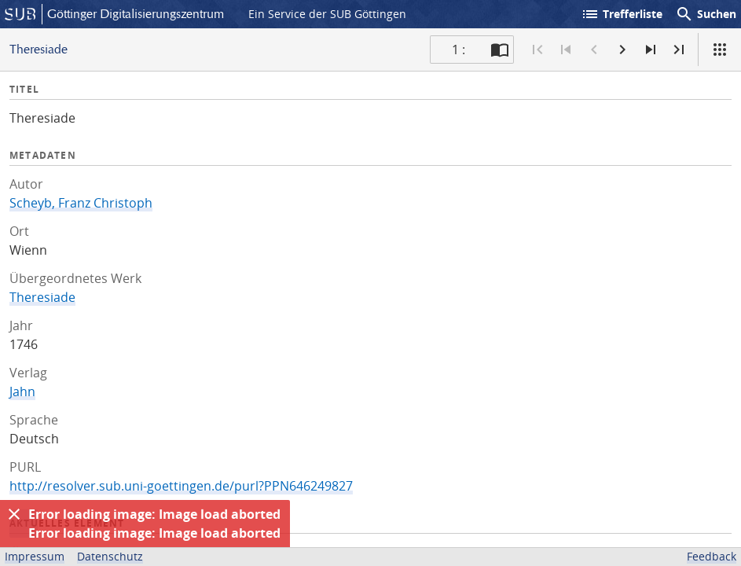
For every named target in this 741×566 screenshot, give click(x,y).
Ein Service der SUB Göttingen (327, 13)
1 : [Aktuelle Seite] (458, 49)
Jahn (22, 391)
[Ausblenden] (14, 514)
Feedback (711, 556)
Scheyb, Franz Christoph (80, 202)
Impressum (34, 556)
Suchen (705, 14)
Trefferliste (621, 14)
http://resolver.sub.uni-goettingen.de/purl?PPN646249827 (181, 485)
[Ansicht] (719, 49)
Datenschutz (110, 556)
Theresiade (42, 297)
